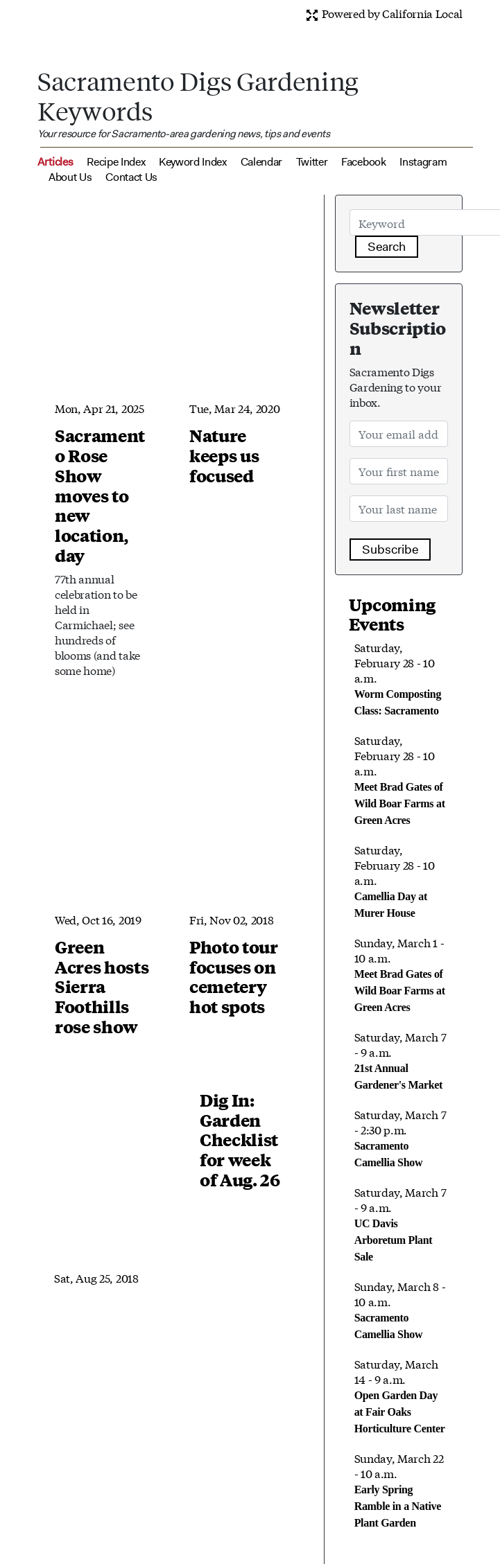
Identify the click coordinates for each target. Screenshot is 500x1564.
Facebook (363, 162)
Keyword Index (193, 162)
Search (387, 246)
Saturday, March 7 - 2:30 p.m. (400, 1137)
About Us (70, 177)
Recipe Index (116, 162)
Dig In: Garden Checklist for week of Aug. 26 (240, 1139)
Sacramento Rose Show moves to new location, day (100, 495)
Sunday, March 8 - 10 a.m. (400, 1309)
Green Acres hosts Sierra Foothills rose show (101, 986)
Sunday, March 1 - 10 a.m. (399, 973)
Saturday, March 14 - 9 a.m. (399, 1394)
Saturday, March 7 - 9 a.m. (400, 1059)
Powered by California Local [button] (384, 13)
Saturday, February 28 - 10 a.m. (399, 779)
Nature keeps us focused (224, 455)
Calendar (261, 162)
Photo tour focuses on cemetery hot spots (233, 976)
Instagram (423, 162)
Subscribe (390, 549)
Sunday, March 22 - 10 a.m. (399, 1489)
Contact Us (131, 177)
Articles (55, 162)
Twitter (312, 162)
